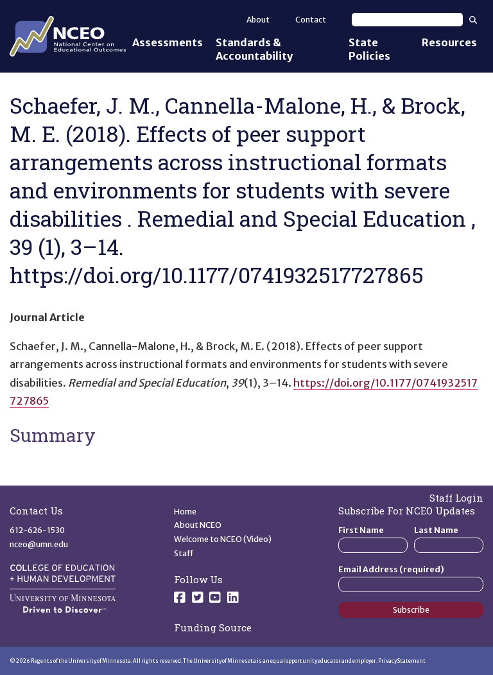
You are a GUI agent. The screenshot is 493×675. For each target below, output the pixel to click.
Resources (449, 42)
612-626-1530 (37, 530)
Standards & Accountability (254, 49)
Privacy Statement (402, 661)
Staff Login (456, 497)
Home (185, 511)
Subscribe (411, 610)
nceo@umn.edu (39, 544)
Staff (184, 553)
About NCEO (197, 525)
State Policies (369, 49)
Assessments (167, 42)
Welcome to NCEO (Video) (223, 539)
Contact (310, 19)
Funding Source (213, 627)
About (258, 19)
